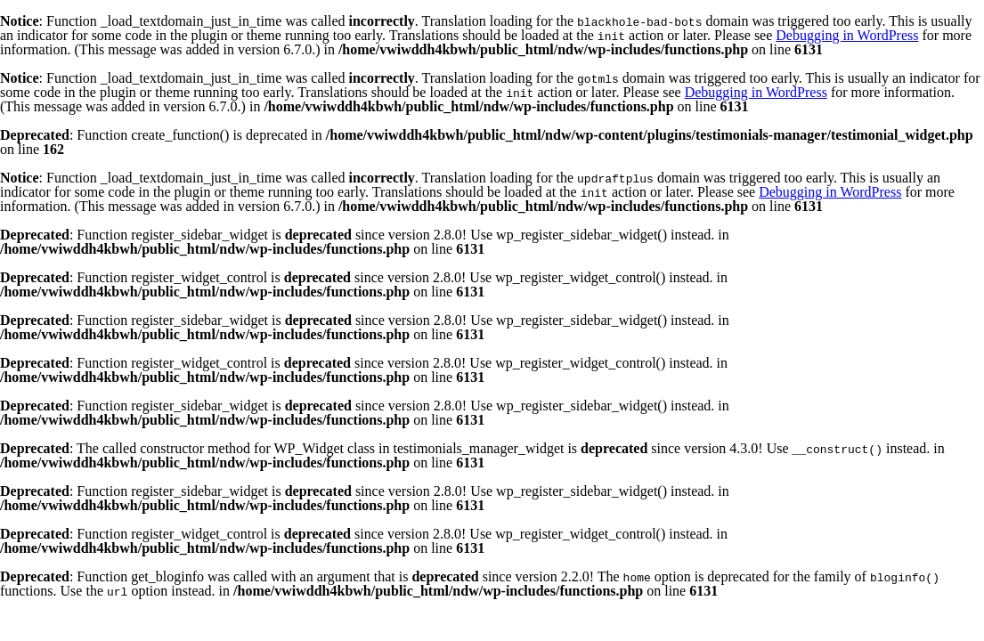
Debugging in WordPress (847, 35)
